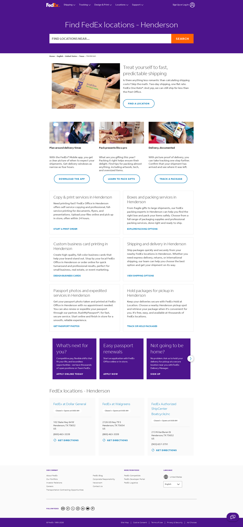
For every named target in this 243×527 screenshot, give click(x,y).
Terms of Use (157, 522)
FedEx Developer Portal (134, 479)
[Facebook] (68, 508)
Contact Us (98, 486)
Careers (49, 486)
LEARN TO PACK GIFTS (119, 177)
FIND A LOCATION (136, 102)
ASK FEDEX (233, 518)
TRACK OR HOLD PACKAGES (142, 326)
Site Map (125, 522)
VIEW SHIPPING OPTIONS (140, 275)
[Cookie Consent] (140, 522)
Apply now (110, 373)
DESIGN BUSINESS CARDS (67, 275)
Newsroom (97, 482)
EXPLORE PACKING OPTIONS (142, 228)
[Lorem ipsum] (172, 484)
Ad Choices (192, 522)
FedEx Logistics (131, 482)
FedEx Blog (98, 475)
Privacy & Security (175, 522)
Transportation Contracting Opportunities (65, 490)
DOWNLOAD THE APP (69, 177)
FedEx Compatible (132, 475)
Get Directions (66, 440)
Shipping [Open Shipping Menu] (69, 5)
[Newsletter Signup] (63, 508)
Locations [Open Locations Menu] (121, 5)
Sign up (155, 373)
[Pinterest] (93, 508)
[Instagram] (78, 508)
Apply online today (69, 373)
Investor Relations (54, 482)
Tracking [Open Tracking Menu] (85, 5)
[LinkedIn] (83, 508)
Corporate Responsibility (104, 479)
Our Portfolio (52, 479)
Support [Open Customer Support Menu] (137, 5)
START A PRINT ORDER (65, 228)
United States (172, 476)
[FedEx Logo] (53, 5)
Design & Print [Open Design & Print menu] (103, 5)
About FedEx (52, 475)
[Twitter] (73, 508)
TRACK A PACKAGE (168, 177)
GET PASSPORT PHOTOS (66, 326)
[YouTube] (88, 508)
